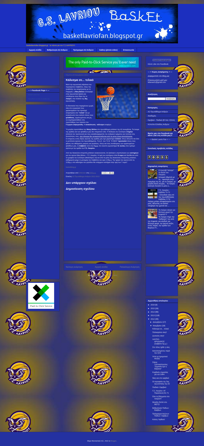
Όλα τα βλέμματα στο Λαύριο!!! (161, 397)
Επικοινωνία (128, 50)
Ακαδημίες (152, 116)
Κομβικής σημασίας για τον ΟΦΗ (160, 373)
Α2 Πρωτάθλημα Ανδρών (158, 112)
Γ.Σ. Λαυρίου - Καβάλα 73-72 (164, 191)
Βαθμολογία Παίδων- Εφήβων (160, 409)
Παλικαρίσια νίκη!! (159, 332)
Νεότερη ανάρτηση (74, 267)
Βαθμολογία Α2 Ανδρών (57, 50)
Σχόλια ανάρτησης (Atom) (107, 275)
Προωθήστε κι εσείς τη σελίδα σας (39, 99)
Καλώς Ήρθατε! (158, 419)
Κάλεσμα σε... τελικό (160, 329)
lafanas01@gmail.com (157, 82)
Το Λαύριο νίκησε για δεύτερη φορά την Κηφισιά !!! (167, 212)
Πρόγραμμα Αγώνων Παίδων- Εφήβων (160, 415)
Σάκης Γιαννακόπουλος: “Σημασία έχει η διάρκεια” (160, 365)
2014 (153, 312)
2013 (153, 315)
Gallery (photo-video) (108, 50)
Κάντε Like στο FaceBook (158, 64)
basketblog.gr (71, 167)
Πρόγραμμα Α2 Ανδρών (83, 50)
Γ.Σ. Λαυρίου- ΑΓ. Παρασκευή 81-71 (160, 392)
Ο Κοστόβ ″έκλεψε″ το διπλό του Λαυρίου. (166, 172)
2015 (153, 308)
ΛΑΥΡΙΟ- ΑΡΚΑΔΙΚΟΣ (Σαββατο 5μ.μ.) (159, 341)
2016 (153, 305)
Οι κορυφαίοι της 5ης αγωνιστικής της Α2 (161, 383)
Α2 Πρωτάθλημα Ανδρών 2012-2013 (85, 176)
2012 (153, 319)
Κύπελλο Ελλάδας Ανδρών (158, 124)
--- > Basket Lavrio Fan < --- (159, 139)
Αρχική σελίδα (35, 50)
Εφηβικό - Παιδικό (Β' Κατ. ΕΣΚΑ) (161, 120)
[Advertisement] (102, 255)
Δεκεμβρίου (157, 322)
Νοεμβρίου (157, 326)
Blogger (113, 441)
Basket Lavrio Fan (34, 94)
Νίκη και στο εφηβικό (160, 378)
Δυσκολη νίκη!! (158, 336)
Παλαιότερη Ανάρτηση (129, 267)
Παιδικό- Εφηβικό (159, 387)
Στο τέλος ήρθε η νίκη (161, 347)
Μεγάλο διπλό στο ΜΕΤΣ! (159, 403)
